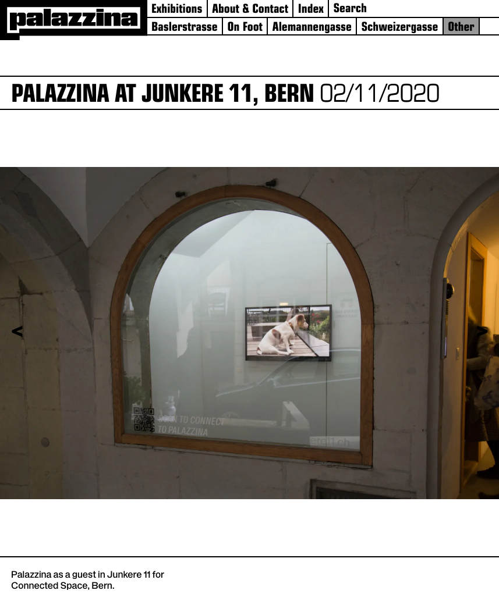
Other (461, 28)
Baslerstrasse (184, 28)
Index (311, 10)
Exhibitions (176, 10)
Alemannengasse (312, 28)
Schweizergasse (400, 28)
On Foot (245, 28)
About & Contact (250, 10)
